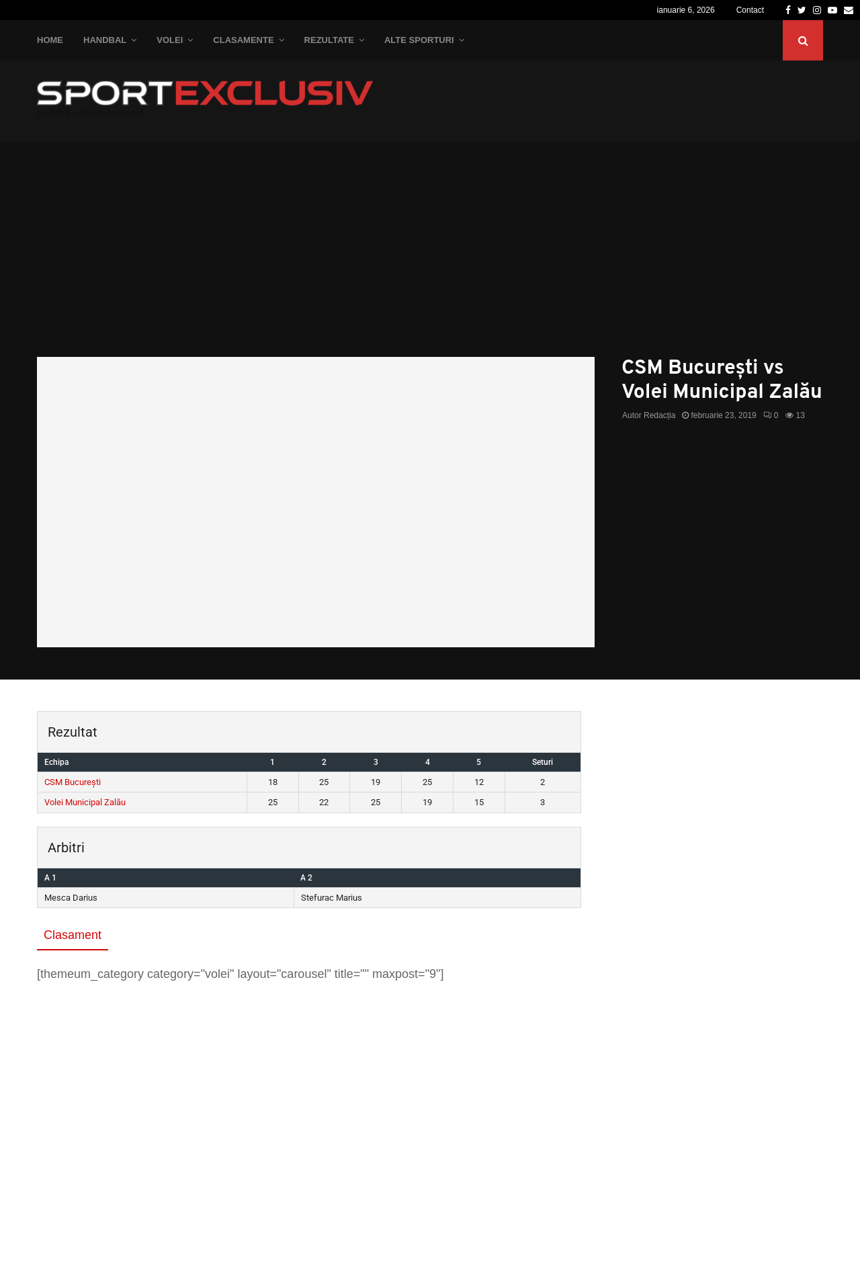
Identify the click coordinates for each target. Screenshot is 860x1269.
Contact (750, 10)
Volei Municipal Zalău (85, 802)
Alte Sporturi (419, 40)
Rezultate (329, 40)
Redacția (659, 415)
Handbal (104, 40)
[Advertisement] (430, 256)
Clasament (72, 935)
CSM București (72, 782)
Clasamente (243, 40)
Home (50, 40)
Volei (170, 40)
